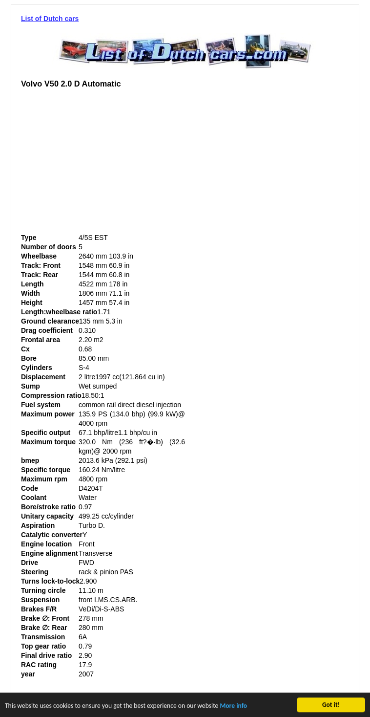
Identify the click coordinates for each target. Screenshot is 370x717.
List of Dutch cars (50, 18)
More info (233, 707)
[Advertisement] (103, 164)
